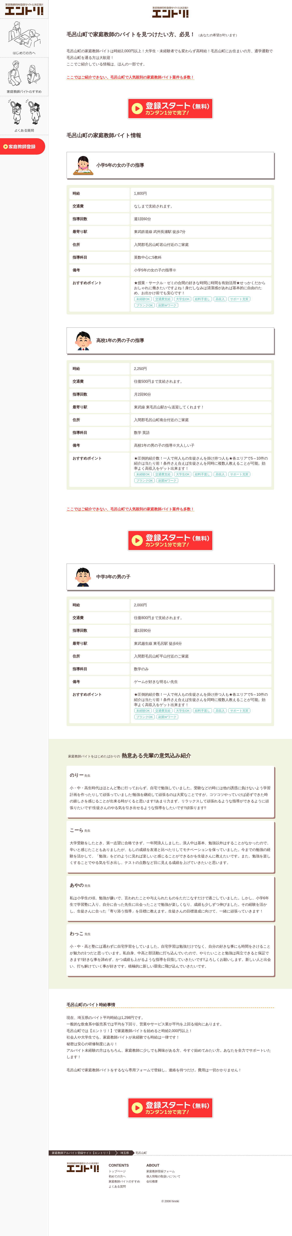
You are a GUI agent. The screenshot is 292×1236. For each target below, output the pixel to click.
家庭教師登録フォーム (160, 1200)
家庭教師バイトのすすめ (124, 1210)
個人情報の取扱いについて (163, 1205)
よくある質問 (117, 1215)
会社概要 (152, 1210)
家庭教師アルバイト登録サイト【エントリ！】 (82, 1181)
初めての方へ (117, 1205)
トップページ (117, 1200)
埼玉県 (124, 1181)
